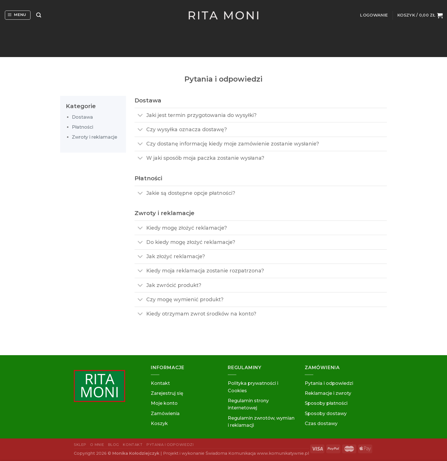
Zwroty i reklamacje (94, 137)
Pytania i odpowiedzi (329, 383)
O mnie (97, 444)
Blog (113, 444)
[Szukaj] (38, 15)
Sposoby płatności (326, 403)
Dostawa (82, 117)
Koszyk (159, 423)
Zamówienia (165, 413)
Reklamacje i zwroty (328, 393)
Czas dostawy (321, 423)
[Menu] (18, 15)
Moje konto (164, 403)
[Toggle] (140, 116)
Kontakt (160, 383)
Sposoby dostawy (326, 413)
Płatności (82, 127)
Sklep (80, 444)
